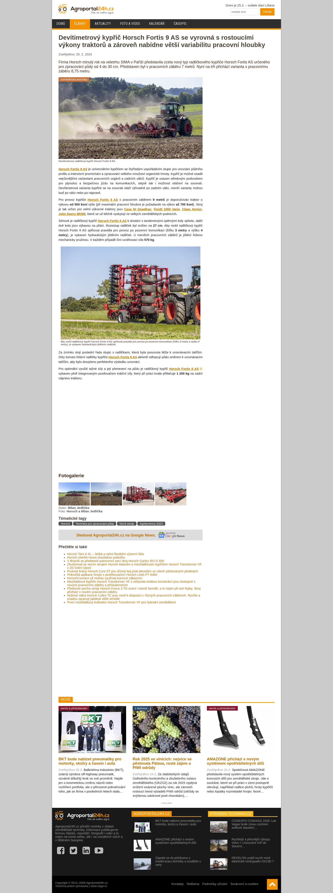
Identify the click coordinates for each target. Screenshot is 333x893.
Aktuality (103, 24)
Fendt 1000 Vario (167, 209)
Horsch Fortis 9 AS (73, 169)
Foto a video (130, 24)
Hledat (267, 11)
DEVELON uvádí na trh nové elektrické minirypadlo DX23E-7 (253, 859)
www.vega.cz (98, 886)
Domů (60, 24)
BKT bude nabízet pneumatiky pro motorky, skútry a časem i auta (178, 822)
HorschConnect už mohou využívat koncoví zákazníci (104, 578)
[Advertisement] (131, 650)
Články (80, 24)
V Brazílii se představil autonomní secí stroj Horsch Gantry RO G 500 (115, 561)
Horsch (65, 523)
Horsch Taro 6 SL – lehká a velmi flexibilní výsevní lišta (105, 554)
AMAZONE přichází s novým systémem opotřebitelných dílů (175, 841)
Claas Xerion (192, 209)
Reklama (193, 884)
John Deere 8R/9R (72, 214)
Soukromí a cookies (244, 884)
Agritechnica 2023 (151, 523)
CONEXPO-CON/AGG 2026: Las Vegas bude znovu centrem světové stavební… (254, 824)
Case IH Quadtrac (138, 209)
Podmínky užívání (215, 884)
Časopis (180, 24)
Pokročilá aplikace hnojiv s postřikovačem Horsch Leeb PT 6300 (112, 574)
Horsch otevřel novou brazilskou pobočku (96, 557)
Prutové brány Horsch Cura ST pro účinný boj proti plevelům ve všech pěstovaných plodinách (132, 571)
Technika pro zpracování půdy (95, 523)
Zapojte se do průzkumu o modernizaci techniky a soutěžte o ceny (178, 861)
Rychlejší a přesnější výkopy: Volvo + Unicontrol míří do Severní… (251, 843)
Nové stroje (126, 523)
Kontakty (177, 884)
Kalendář (157, 24)
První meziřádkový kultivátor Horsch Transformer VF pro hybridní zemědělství (121, 602)
